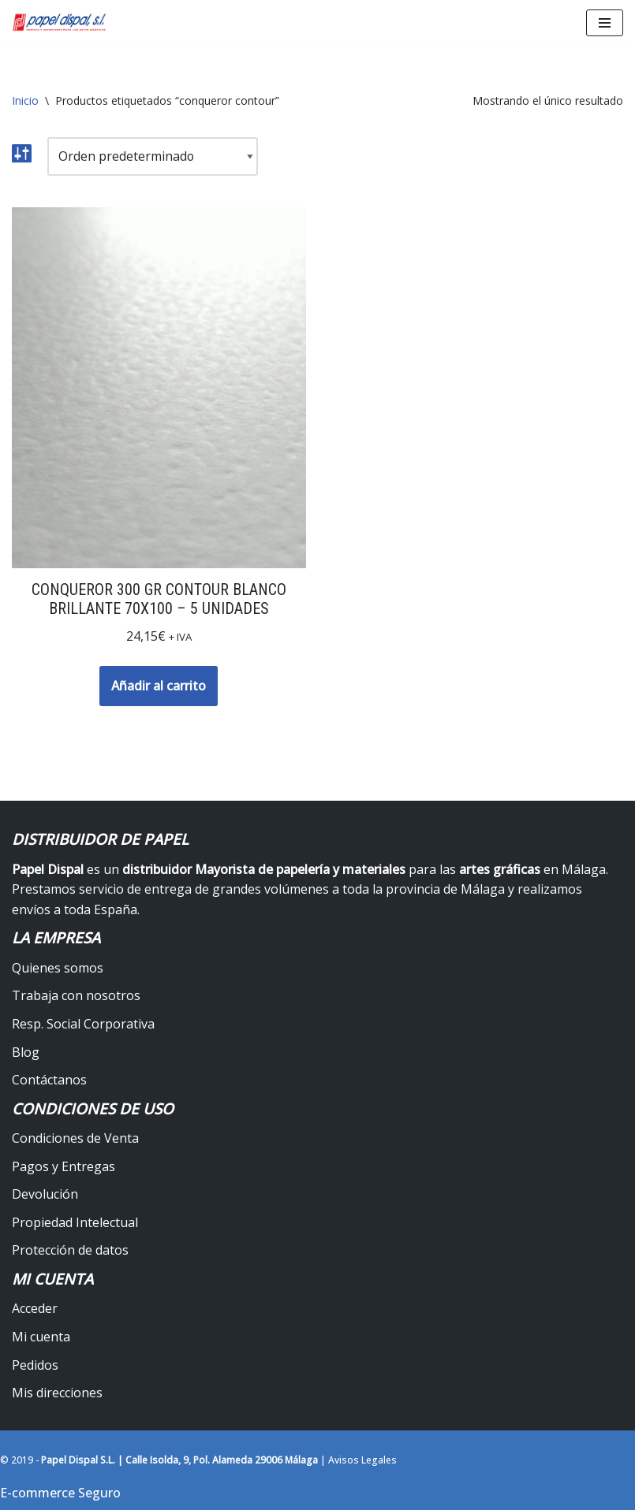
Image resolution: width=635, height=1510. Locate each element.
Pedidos (35, 1365)
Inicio (25, 100)
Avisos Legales (362, 1460)
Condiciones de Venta (75, 1138)
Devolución (45, 1194)
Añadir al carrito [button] (158, 685)
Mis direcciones (57, 1393)
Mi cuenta (41, 1336)
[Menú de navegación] (604, 22)
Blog (25, 1052)
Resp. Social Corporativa (83, 1023)
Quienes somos (57, 967)
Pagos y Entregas (63, 1166)
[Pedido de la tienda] (153, 157)
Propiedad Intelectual (75, 1222)
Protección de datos (70, 1250)
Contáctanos (49, 1080)
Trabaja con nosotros (76, 996)
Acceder (35, 1309)
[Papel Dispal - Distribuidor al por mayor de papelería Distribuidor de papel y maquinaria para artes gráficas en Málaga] (59, 22)
